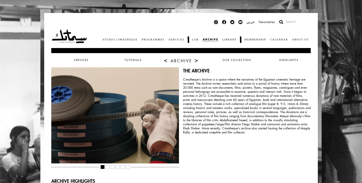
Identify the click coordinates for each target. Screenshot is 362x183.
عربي (250, 22)
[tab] (181, 60)
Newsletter (267, 22)
